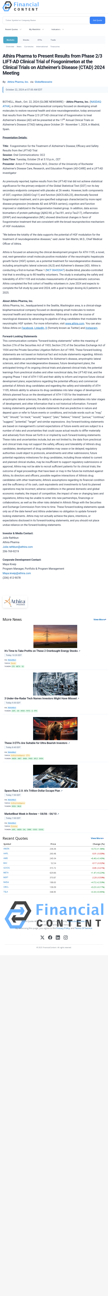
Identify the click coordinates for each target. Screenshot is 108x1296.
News (19, 46)
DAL (24, 829)
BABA (25, 758)
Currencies (29, 46)
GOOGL (41, 829)
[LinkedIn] (57, 938)
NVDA (23, 711)
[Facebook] (50, 938)
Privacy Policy (63, 928)
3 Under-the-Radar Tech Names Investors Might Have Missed (41, 698)
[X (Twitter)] (42, 938)
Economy (14, 826)
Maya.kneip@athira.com (17, 573)
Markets (10, 40)
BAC (5, 863)
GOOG (35, 829)
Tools (53, 40)
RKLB (19, 806)
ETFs (40, 40)
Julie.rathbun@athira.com (18, 546)
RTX (35, 711)
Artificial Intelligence (18, 755)
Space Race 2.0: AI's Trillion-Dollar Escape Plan (33, 790)
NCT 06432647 (55, 270)
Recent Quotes (11, 29)
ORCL (6, 887)
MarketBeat (12, 660)
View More (99, 619)
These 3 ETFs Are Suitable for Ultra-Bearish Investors (37, 743)
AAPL (13, 711)
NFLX (36, 758)
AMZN (14, 758)
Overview (10, 46)
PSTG (28, 711)
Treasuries (55, 46)
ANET (20, 758)
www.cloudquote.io (77, 921)
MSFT (5, 877)
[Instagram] (65, 938)
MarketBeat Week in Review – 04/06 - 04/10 (31, 813)
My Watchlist (34, 29)
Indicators (56, 29)
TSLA (5, 891)
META (18, 666)
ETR (13, 666)
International (42, 46)
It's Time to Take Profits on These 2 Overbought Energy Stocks (42, 650)
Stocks (26, 40)
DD (18, 711)
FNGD (30, 758)
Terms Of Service (83, 928)
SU (23, 666)
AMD (5, 858)
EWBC (29, 829)
